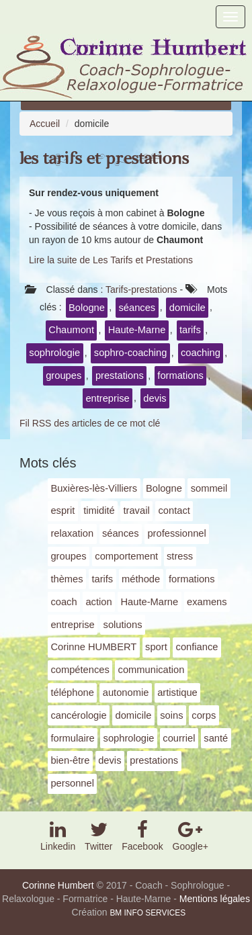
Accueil (45, 123)
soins (171, 715)
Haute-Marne (137, 329)
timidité (99, 510)
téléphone (72, 692)
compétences (79, 669)
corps (204, 715)
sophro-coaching (130, 352)
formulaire (72, 738)
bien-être (69, 760)
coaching (200, 352)
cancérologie (78, 715)
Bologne (87, 307)
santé (216, 738)
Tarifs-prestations (141, 289)
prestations (119, 375)
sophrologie (54, 352)
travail (136, 510)
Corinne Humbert (58, 885)
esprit (62, 510)
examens (207, 601)
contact (174, 510)
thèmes (66, 579)
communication (151, 669)
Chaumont (71, 329)
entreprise (107, 398)
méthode (141, 579)
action (98, 601)
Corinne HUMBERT (93, 646)
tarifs (190, 329)
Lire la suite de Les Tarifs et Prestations (111, 260)
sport (156, 646)
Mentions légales (214, 898)
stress (180, 556)
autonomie (126, 692)
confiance (197, 646)
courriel (179, 738)
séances (137, 307)
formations (180, 375)
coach (63, 601)
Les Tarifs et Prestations (104, 159)
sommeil (209, 488)
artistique (177, 692)
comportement (126, 556)
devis (154, 398)
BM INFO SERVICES (147, 913)
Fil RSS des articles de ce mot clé (89, 423)
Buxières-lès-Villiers (93, 488)
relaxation (71, 533)
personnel (72, 783)
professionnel (176, 533)
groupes (63, 375)
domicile (187, 307)
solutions (122, 624)
